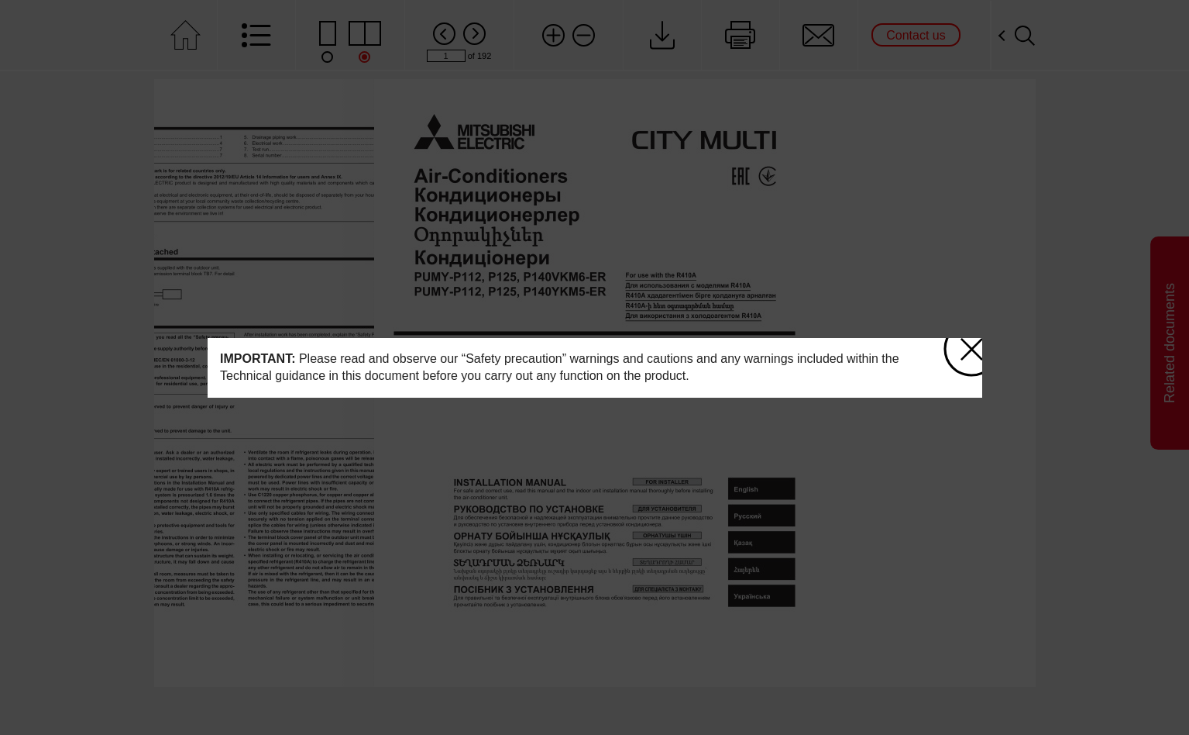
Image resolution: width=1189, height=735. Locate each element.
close (963, 342)
